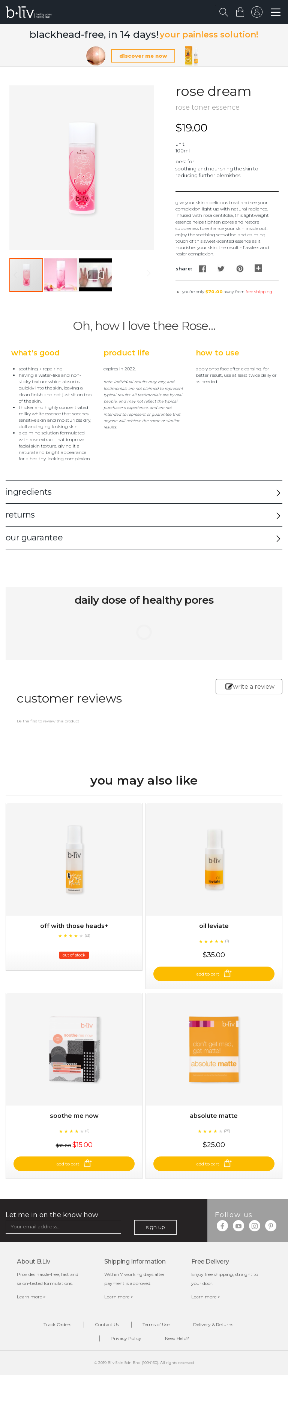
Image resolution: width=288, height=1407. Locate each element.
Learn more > (31, 1297)
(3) (227, 940)
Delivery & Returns (213, 1324)
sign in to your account (256, 13)
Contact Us (107, 1324)
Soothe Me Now (74, 1115)
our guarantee (34, 538)
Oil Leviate (214, 926)
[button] (61, 274)
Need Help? (177, 1338)
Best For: (185, 161)
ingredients (28, 492)
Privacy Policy (126, 1338)
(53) (87, 935)
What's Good (35, 352)
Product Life (127, 352)
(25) (227, 1130)
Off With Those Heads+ (74, 926)
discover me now (143, 56)
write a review (249, 686)
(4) (87, 1130)
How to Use (217, 352)
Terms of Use (156, 1324)
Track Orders (57, 1324)
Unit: (181, 144)
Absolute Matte (214, 1115)
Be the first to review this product (48, 721)
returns (20, 515)
